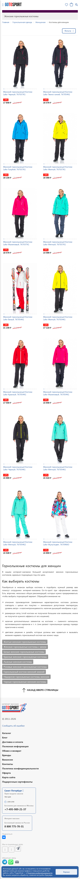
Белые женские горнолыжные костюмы (24, 651)
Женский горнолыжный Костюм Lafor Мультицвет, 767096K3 (57, 543)
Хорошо (66, 872)
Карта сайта (8, 777)
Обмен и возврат (11, 750)
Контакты (7, 763)
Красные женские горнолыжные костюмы (25, 656)
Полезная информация (15, 746)
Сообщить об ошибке (13, 725)
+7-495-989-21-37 (15, 809)
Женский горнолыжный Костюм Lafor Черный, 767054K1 (17, 468)
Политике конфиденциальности (39, 873)
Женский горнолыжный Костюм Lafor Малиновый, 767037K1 (17, 243)
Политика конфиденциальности (20, 768)
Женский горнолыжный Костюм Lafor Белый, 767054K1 (17, 318)
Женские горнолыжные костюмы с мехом (25, 646)
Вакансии (7, 759)
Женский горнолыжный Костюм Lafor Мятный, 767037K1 (57, 243)
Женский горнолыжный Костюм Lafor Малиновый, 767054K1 (57, 393)
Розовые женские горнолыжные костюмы (25, 666)
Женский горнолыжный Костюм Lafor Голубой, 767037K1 (17, 168)
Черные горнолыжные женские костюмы (25, 681)
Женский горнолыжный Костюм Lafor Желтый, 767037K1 (57, 168)
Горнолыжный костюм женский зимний (24, 671)
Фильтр (68, 30)
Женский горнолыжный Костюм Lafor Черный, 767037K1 (17, 93)
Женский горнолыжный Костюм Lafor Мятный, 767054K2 (17, 543)
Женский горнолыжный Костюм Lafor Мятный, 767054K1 (57, 468)
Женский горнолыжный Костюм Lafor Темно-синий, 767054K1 (57, 93)
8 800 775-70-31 (14, 826)
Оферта (6, 772)
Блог (4, 737)
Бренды (6, 755)
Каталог (6, 733)
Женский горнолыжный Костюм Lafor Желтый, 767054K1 (57, 318)
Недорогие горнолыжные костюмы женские (26, 676)
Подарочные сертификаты (17, 781)
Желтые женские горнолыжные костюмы (25, 641)
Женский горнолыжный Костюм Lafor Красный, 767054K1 (17, 393)
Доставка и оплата (12, 741)
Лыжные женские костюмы (18, 661)
